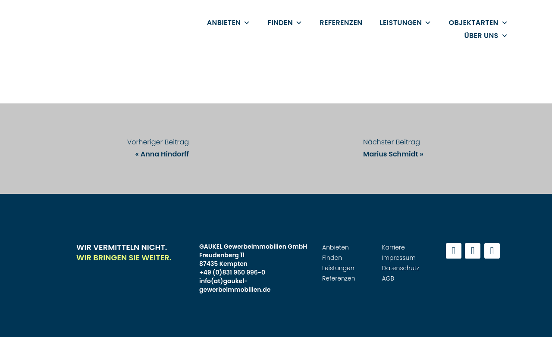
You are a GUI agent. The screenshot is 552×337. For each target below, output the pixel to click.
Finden (285, 23)
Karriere (393, 247)
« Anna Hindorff (162, 154)
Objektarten (478, 23)
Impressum (399, 257)
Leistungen (405, 23)
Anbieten (229, 23)
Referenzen (341, 23)
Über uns (486, 36)
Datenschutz (401, 268)
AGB (388, 278)
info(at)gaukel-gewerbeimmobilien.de (234, 285)
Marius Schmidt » (393, 154)
